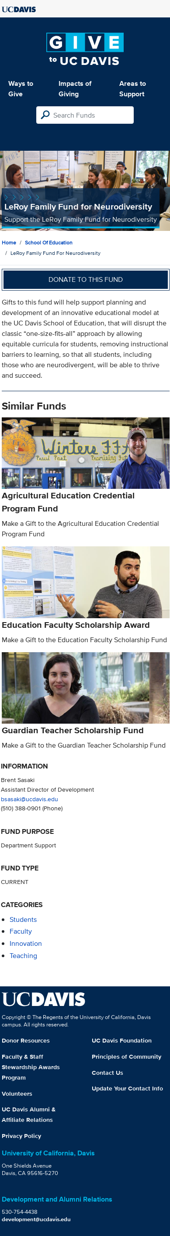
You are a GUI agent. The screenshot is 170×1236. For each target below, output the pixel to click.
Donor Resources (26, 1040)
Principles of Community (126, 1056)
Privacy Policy (21, 1135)
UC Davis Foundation (122, 1040)
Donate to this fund (86, 279)
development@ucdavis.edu (36, 1219)
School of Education (49, 242)
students (23, 919)
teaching (23, 956)
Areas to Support (132, 88)
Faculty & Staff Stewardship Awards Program (31, 1067)
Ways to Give (20, 88)
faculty (21, 931)
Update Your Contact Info (127, 1088)
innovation (26, 943)
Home (9, 242)
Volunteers (17, 1093)
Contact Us (107, 1072)
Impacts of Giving (75, 88)
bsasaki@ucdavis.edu (29, 798)
